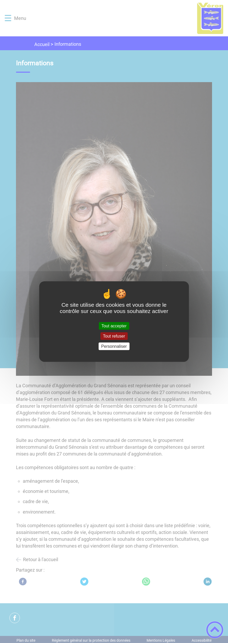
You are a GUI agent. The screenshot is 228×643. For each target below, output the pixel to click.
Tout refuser (114, 336)
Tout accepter (113, 325)
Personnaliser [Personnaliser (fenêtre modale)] (114, 346)
